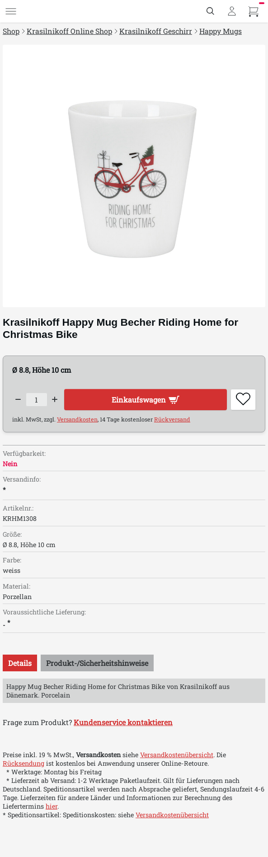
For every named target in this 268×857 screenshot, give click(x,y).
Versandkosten (77, 419)
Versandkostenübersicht (176, 754)
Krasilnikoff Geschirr (155, 31)
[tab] (20, 663)
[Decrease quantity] (18, 399)
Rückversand (172, 419)
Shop (11, 31)
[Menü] (11, 11)
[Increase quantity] (55, 399)
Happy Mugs (220, 31)
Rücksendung (23, 763)
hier (51, 806)
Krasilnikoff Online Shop (69, 31)
